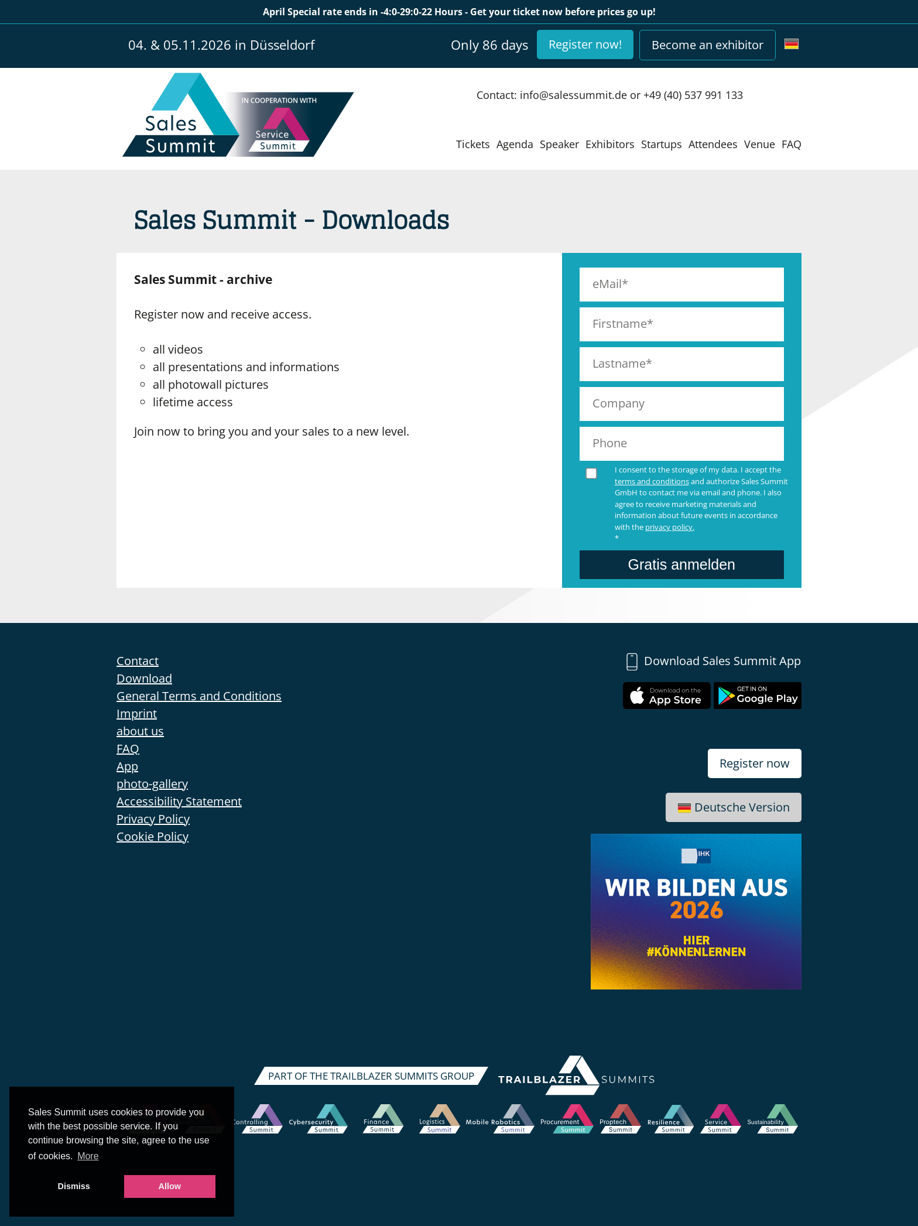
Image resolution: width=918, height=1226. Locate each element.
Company (618, 403)
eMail (607, 283)
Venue (759, 144)
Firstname (619, 323)
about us (140, 731)
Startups (661, 144)
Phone (609, 443)
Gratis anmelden (681, 564)
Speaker (559, 144)
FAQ (791, 144)
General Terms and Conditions (199, 696)
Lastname (619, 363)
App (127, 766)
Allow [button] (170, 1186)
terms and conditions (652, 481)
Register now (755, 763)
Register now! (585, 44)
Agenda (514, 144)
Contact (138, 661)
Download (144, 678)
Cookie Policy (153, 836)
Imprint (137, 713)
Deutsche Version (733, 807)
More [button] (87, 1156)
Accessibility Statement (179, 801)
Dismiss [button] (74, 1186)
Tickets (473, 144)
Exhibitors (610, 144)
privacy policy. (669, 527)
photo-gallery (152, 784)
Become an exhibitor (707, 45)
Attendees (713, 144)
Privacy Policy (153, 819)
